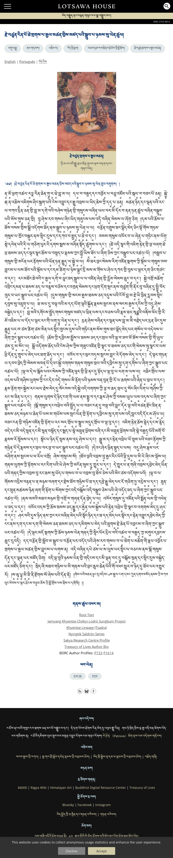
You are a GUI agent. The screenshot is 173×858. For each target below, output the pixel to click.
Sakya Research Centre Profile (86, 640)
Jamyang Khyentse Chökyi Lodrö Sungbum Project (87, 621)
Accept (101, 851)
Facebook (85, 805)
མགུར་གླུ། (12, 48)
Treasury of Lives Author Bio (86, 646)
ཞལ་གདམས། (33, 48)
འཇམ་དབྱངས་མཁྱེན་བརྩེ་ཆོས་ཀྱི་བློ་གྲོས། (106, 48)
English (10, 61)
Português (27, 61)
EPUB (78, 676)
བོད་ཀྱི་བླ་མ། (72, 48)
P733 (98, 653)
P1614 (108, 653)
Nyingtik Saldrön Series (86, 634)
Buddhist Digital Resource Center (100, 788)
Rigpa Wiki (38, 788)
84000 (22, 788)
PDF (95, 676)
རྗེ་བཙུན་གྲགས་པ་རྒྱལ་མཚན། (147, 48)
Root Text (86, 615)
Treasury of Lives (142, 788)
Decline (71, 851)
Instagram (103, 805)
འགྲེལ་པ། (53, 48)
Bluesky (68, 805)
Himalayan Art (61, 788)
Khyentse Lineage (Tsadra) (86, 627)
